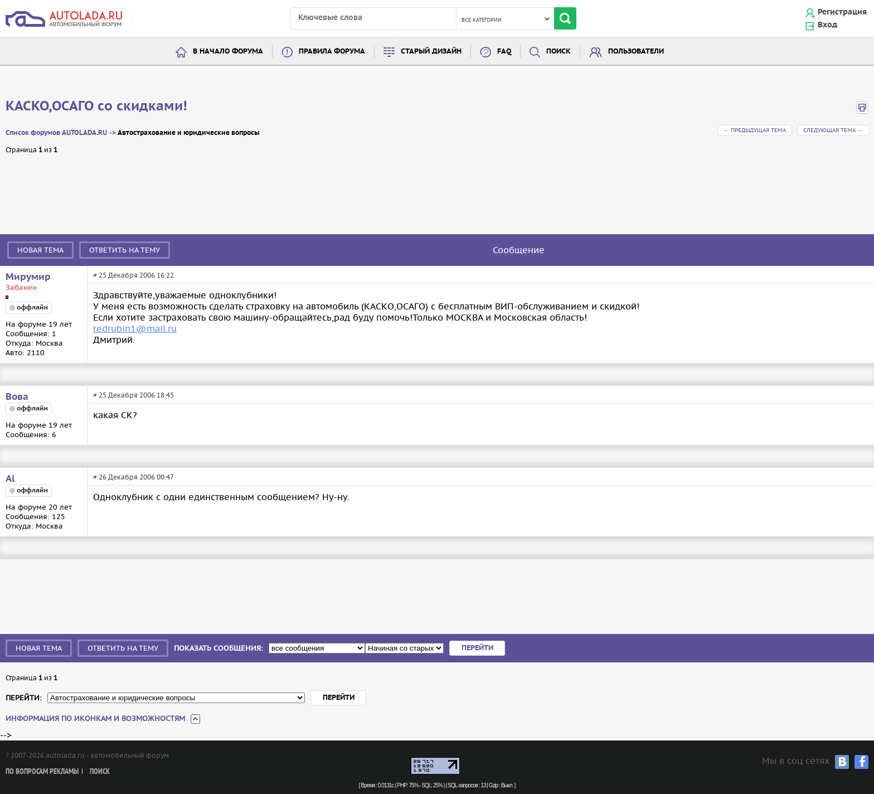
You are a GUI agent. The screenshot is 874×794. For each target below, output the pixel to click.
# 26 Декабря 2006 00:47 (133, 477)
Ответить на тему (124, 250)
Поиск (558, 51)
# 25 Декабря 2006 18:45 (133, 395)
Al (10, 479)
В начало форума (228, 51)
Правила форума (332, 51)
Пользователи (636, 51)
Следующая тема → (833, 130)
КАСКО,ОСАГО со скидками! (96, 106)
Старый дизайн (431, 51)
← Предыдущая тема (755, 130)
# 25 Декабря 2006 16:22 (133, 275)
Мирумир (28, 277)
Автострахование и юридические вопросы (189, 133)
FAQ (504, 51)
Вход (827, 25)
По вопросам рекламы (42, 772)
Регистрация (842, 12)
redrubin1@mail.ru (135, 328)
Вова (17, 397)
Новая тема (40, 250)
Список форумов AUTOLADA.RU (56, 133)
